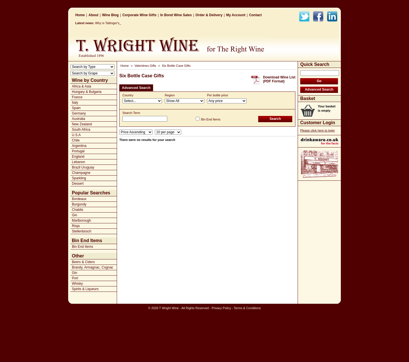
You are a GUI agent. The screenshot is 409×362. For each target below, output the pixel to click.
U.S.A (76, 135)
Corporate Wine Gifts (139, 15)
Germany (79, 113)
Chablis (77, 210)
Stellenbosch (81, 231)
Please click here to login (317, 130)
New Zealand (82, 124)
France (77, 97)
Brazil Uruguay (83, 167)
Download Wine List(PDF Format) (279, 79)
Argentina (79, 146)
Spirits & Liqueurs (85, 289)
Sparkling (79, 178)
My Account (235, 15)
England (78, 157)
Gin (74, 215)
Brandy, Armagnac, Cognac (92, 267)
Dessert (78, 184)
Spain (76, 108)
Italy (75, 103)
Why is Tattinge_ (106, 23)
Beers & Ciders (83, 262)
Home (80, 15)
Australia (78, 119)
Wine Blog (110, 15)
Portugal (78, 151)
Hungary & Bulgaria (86, 92)
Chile (76, 140)
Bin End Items (82, 247)
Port (75, 278)
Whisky (77, 284)
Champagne (81, 173)
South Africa (81, 130)
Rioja (76, 226)
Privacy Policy (221, 308)
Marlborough (81, 220)
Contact (255, 15)
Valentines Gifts (145, 65)
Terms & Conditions (247, 308)
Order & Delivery (208, 15)
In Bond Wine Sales (176, 15)
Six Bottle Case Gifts (176, 65)
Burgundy (79, 204)
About (93, 15)
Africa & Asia (81, 86)
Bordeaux (79, 199)
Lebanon (78, 162)
